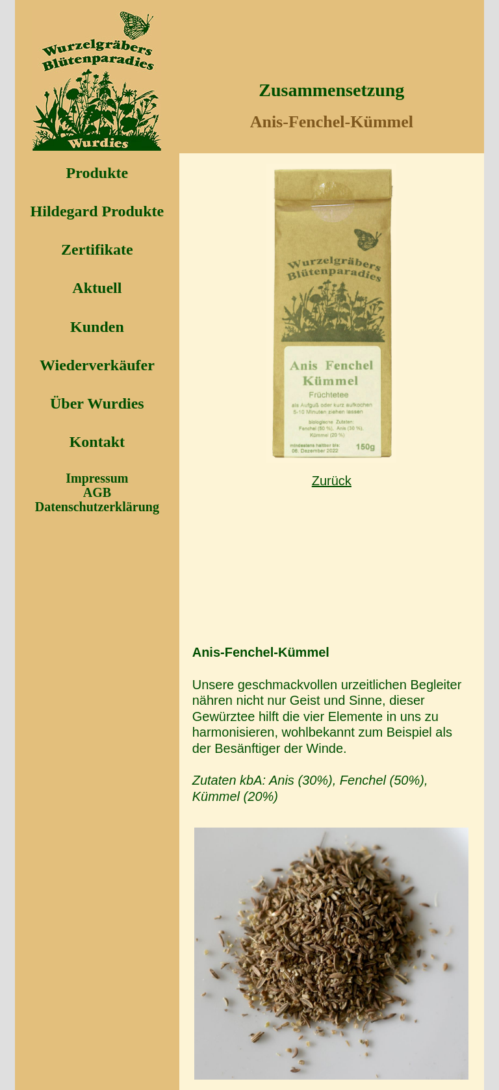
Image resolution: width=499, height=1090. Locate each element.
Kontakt (97, 441)
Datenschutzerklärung (97, 507)
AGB (97, 492)
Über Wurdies (97, 403)
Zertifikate (97, 249)
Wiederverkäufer (97, 365)
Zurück (332, 481)
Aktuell (97, 287)
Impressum (97, 478)
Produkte (97, 172)
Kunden (97, 326)
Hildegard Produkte (97, 211)
